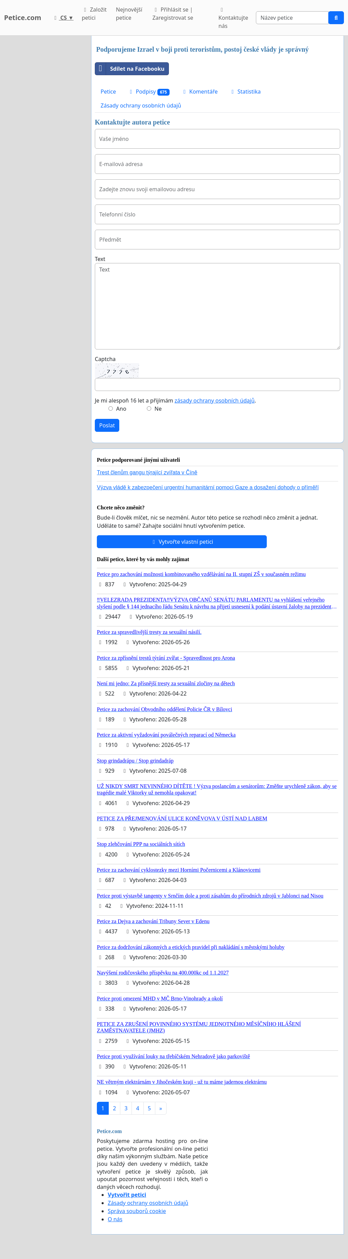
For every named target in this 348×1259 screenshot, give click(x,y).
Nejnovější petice (129, 13)
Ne (158, 408)
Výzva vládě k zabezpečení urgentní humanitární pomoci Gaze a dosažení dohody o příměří (208, 487)
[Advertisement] (43, 138)
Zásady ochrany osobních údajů (141, 105)
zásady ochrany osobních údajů (215, 400)
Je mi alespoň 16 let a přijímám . (175, 400)
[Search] (292, 17)
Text (100, 259)
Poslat (107, 425)
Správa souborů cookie (137, 1211)
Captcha (105, 359)
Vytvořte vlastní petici (182, 541)
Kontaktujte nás (233, 18)
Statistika (245, 91)
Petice (108, 91)
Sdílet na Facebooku (129, 69)
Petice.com (22, 17)
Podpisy (148, 92)
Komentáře (199, 91)
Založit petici (94, 13)
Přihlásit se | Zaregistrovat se (172, 13)
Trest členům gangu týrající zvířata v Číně (147, 472)
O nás (115, 1219)
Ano (121, 408)
